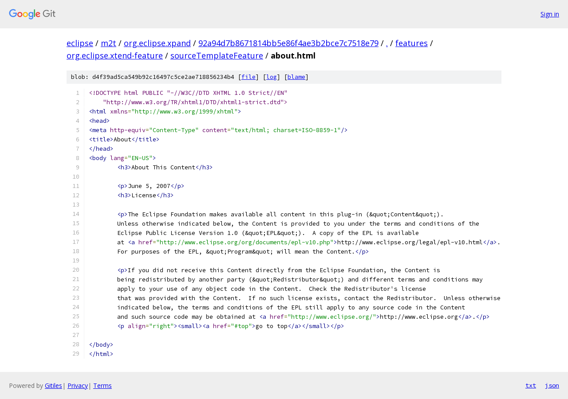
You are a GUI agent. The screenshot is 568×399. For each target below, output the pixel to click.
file (248, 77)
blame (296, 77)
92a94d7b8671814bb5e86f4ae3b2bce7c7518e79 (288, 43)
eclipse (80, 43)
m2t (108, 43)
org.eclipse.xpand (157, 43)
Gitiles (53, 385)
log (271, 77)
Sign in (549, 14)
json (552, 385)
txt (530, 385)
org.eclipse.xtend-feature (115, 55)
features (411, 43)
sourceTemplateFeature (216, 55)
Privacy (77, 385)
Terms (102, 385)
